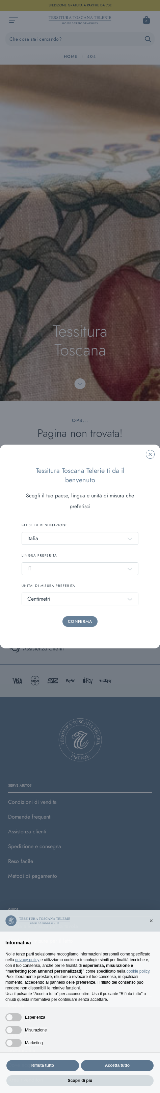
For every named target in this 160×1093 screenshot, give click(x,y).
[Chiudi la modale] (150, 454)
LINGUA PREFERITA (39, 555)
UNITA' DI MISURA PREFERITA (48, 585)
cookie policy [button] (138, 981)
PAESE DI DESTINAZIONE (45, 525)
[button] (151, 931)
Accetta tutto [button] (117, 1075)
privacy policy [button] (27, 970)
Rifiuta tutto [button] (42, 1075)
